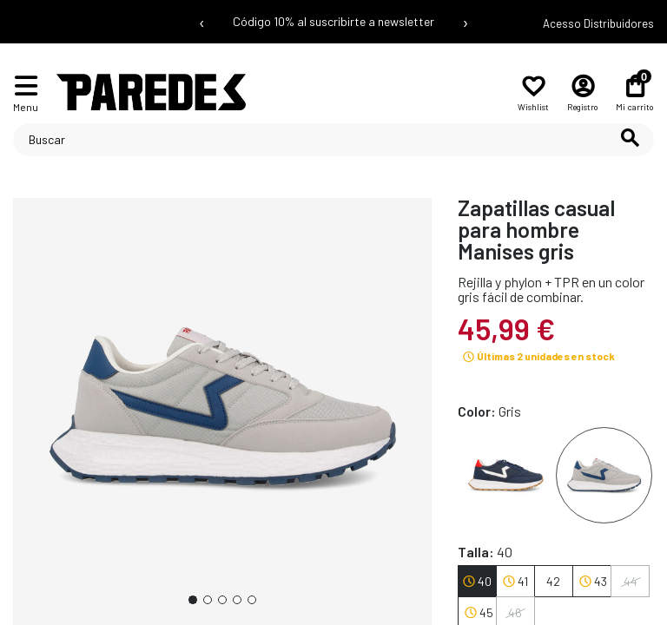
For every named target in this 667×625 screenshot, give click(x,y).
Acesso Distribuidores (598, 23)
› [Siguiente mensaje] (465, 21)
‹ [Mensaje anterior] (202, 21)
